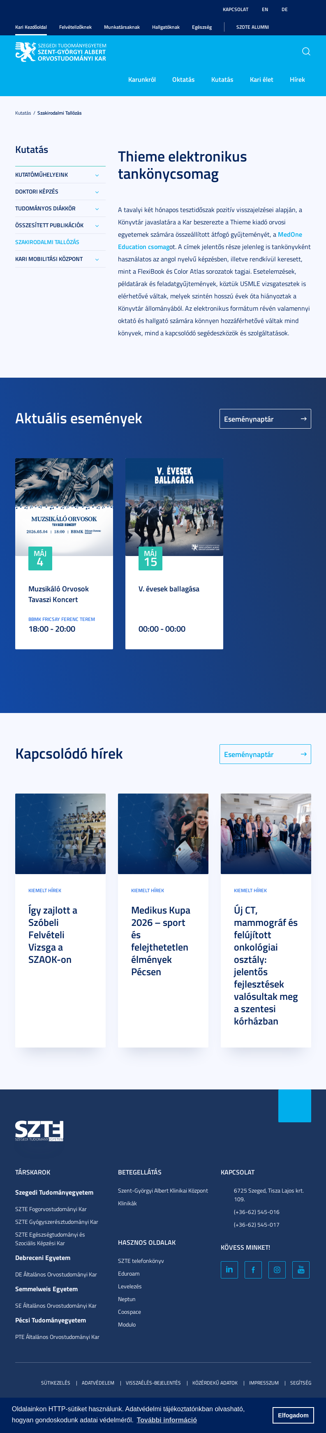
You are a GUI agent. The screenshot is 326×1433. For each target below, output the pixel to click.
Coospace (129, 1311)
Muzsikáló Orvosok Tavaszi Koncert (58, 594)
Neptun (127, 1299)
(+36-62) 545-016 (257, 1212)
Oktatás (183, 79)
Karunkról (142, 79)
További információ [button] (167, 1420)
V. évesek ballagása (169, 588)
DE (285, 9)
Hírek (297, 79)
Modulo (127, 1324)
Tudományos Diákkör (45, 208)
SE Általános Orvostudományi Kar (56, 1305)
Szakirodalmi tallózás (59, 112)
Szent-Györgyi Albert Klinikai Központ (163, 1190)
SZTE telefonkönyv (141, 1261)
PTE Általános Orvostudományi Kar (57, 1337)
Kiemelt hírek (44, 890)
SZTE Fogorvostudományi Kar (51, 1209)
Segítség (300, 1382)
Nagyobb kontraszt (306, 9)
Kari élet (261, 79)
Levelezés (130, 1286)
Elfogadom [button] (293, 1415)
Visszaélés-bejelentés (153, 1382)
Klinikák (127, 1203)
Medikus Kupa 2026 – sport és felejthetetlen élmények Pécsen (160, 940)
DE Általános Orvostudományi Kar (56, 1274)
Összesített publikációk (49, 225)
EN (265, 9)
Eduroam (129, 1273)
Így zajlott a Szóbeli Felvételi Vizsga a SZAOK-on (52, 934)
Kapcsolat (235, 9)
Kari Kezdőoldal (31, 26)
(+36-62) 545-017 (257, 1224)
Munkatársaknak (122, 26)
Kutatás (222, 79)
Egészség (202, 26)
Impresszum (264, 1382)
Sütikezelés (55, 1382)
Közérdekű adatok (215, 1382)
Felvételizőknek (75, 26)
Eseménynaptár (249, 418)
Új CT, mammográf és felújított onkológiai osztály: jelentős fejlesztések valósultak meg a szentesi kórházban (266, 965)
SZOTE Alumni (252, 26)
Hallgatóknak (166, 26)
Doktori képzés (36, 191)
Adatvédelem (98, 1382)
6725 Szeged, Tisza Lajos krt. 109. (269, 1194)
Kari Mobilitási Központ (49, 259)
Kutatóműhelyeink (41, 174)
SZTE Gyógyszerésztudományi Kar (56, 1221)
